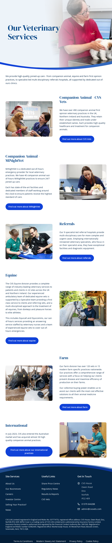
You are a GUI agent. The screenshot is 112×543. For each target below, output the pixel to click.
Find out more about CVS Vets (76, 139)
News (8, 509)
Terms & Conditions (23, 541)
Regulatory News (50, 488)
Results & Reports (50, 494)
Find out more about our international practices (29, 451)
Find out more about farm (74, 407)
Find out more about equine (22, 340)
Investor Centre (13, 499)
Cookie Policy (92, 541)
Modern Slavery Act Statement (51, 541)
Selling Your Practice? (16, 504)
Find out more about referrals (76, 258)
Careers (9, 494)
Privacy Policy (75, 541)
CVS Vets (46, 499)
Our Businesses (13, 488)
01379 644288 (88, 504)
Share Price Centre (51, 483)
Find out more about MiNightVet (24, 206)
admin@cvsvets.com (91, 509)
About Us (10, 483)
